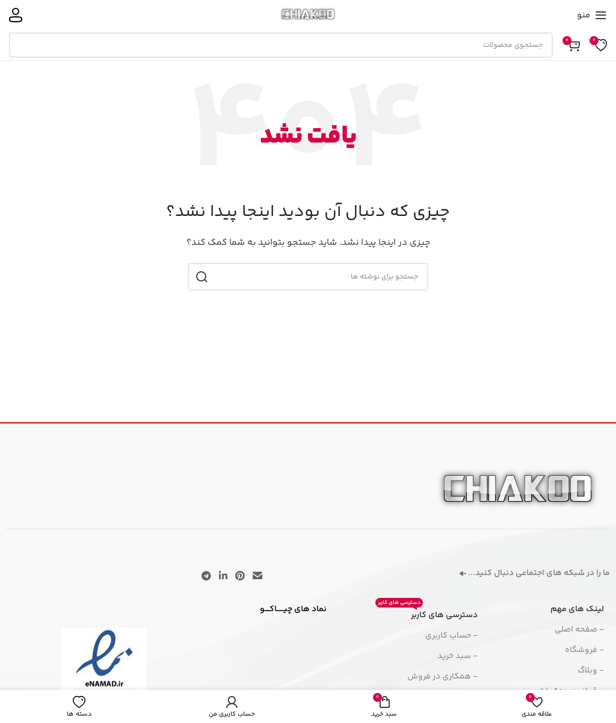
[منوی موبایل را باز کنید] (592, 15)
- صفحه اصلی (579, 629)
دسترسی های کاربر (426, 613)
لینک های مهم (577, 609)
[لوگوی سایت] (308, 15)
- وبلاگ (591, 670)
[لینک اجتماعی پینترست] (240, 576)
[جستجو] (281, 45)
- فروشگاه (584, 650)
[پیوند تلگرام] (206, 576)
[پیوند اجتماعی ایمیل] (257, 576)
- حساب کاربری (451, 635)
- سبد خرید (457, 656)
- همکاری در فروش (442, 676)
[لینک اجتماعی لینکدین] (223, 576)
